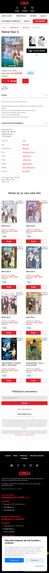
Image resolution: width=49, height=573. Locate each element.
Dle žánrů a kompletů (11, 21)
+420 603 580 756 (8, 510)
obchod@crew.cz (24, 410)
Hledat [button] (17, 9)
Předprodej (21, 16)
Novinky (33, 16)
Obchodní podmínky (37, 456)
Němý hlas (26, 144)
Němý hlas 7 (6, 225)
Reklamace (24, 456)
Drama (32, 152)
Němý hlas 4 (6, 269)
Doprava (8, 456)
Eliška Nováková (27, 164)
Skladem (4, 76)
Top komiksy (40, 21)
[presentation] (46, 42)
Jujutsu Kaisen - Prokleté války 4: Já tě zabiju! (11, 360)
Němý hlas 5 (30, 225)
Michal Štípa (26, 171)
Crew (24, 141)
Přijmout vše (14, 560)
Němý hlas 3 (30, 269)
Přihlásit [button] (25, 9)
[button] (43, 16)
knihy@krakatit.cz (8, 529)
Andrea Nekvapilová (29, 167)
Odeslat (24, 399)
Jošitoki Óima (27, 156)
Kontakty (24, 458)
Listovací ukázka (36, 51)
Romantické (26, 152)
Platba (15, 456)
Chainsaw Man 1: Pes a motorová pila (34, 360)
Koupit (12, 81)
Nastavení (34, 560)
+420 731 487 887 (8, 532)
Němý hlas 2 (6, 314)
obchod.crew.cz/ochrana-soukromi (24, 430)
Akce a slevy (7, 16)
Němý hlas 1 (30, 314)
